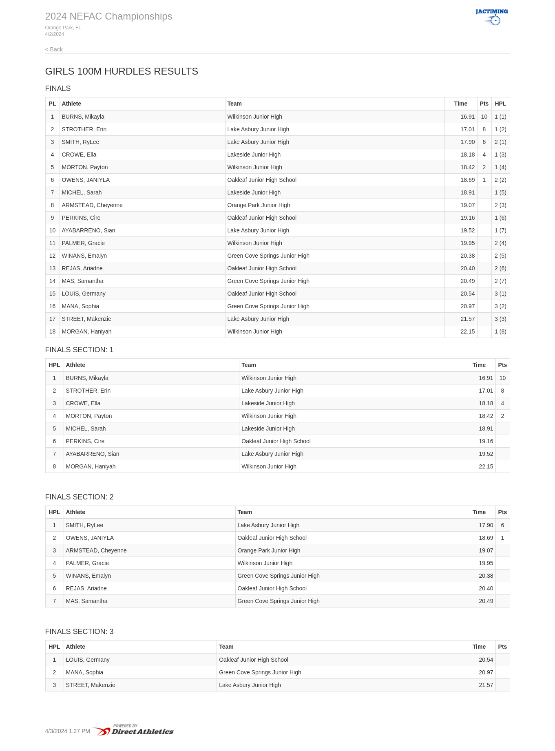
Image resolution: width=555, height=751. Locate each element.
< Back (54, 49)
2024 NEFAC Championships (108, 16)
